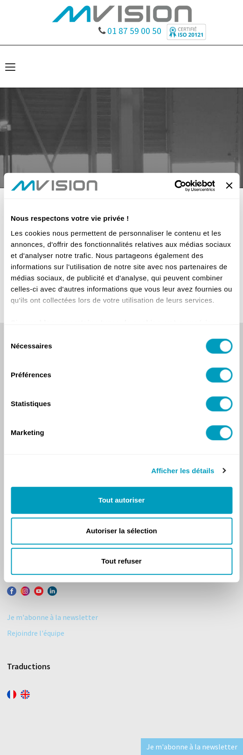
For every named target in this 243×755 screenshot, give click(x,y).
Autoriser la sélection (121, 531)
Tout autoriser (121, 500)
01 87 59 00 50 (129, 28)
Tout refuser (121, 561)
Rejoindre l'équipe (35, 633)
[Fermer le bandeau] (229, 186)
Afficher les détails (182, 471)
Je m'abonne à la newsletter (52, 617)
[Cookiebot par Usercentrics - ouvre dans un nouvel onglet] (174, 186)
